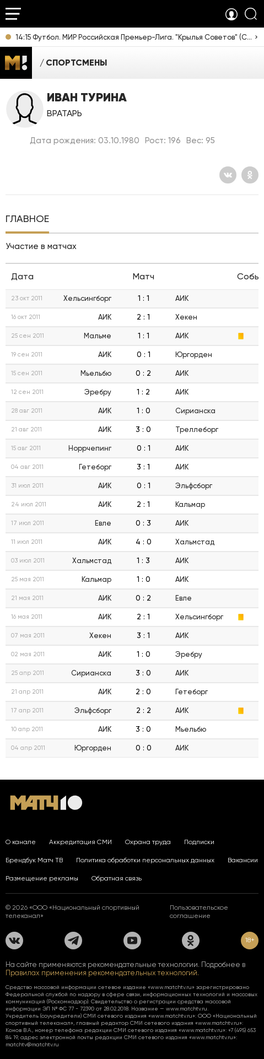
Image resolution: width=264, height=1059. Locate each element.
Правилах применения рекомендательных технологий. (102, 973)
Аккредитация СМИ (80, 842)
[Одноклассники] (249, 174)
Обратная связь (116, 878)
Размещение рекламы (42, 878)
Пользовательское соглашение (199, 912)
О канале (21, 842)
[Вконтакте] (227, 174)
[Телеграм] (73, 940)
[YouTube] (132, 940)
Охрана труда (148, 842)
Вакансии (243, 860)
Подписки (199, 842)
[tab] (27, 220)
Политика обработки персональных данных (145, 860)
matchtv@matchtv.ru (32, 1044)
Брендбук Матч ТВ (34, 860)
